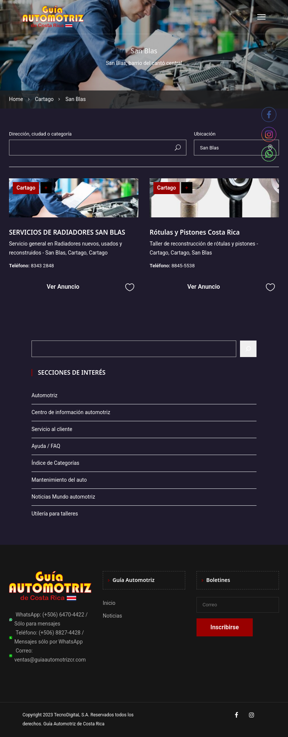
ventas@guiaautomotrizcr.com (50, 660)
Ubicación (204, 134)
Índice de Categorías (55, 463)
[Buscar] (248, 349)
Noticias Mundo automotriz (63, 497)
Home (16, 99)
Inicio (109, 603)
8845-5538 (183, 265)
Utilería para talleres (55, 514)
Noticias (112, 616)
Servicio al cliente (52, 429)
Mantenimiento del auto (59, 480)
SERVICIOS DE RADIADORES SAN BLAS (67, 232)
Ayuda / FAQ (46, 446)
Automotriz (44, 395)
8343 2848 (42, 265)
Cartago (44, 99)
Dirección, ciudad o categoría (40, 134)
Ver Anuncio (62, 286)
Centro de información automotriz (71, 412)
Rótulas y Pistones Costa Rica (195, 232)
